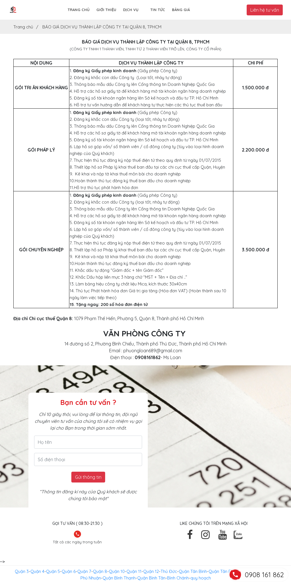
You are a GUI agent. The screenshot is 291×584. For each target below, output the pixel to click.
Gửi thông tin (88, 477)
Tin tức (157, 9)
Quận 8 (100, 571)
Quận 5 (53, 571)
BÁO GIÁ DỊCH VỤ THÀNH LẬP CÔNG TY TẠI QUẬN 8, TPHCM (101, 27)
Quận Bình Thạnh (119, 578)
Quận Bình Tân (151, 578)
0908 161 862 (264, 574)
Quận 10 (117, 571)
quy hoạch (200, 578)
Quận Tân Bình (193, 571)
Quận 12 (151, 571)
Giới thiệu (106, 9)
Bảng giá (181, 9)
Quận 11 (134, 571)
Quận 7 (84, 571)
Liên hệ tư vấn (264, 10)
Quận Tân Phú (222, 571)
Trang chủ (79, 9)
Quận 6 (69, 571)
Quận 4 (37, 571)
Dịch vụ (130, 9)
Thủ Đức (169, 571)
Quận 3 (22, 571)
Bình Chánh (178, 578)
